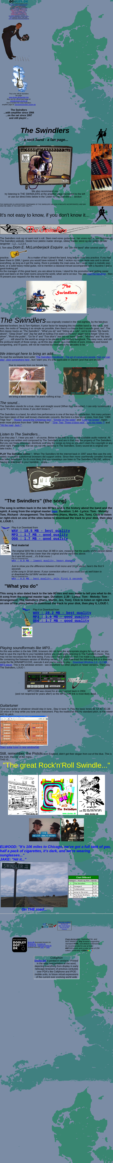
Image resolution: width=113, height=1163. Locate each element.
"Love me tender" (91, 420)
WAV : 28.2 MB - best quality (62, 613)
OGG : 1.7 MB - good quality (40, 539)
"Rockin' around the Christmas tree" (33, 420)
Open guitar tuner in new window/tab (24, 746)
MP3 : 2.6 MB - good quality (61, 617)
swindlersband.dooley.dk (19, 101)
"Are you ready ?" (95, 422)
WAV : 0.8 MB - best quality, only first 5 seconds (47, 578)
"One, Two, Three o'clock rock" (68, 422)
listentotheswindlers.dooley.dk (25, 104)
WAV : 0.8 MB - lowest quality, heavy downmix (43, 560)
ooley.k (31, 942)
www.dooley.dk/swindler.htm (19, 97)
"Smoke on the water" (64, 420)
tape (54, 511)
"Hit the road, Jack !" (11, 425)
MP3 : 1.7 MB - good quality (40, 535)
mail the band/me (96, 274)
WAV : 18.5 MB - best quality (41, 531)
